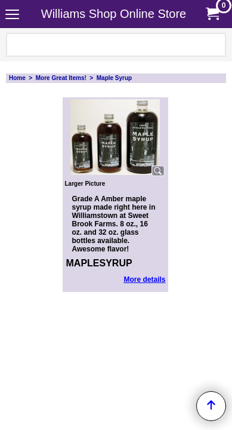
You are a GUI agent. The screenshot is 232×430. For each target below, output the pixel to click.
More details (144, 279)
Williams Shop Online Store (113, 13)
